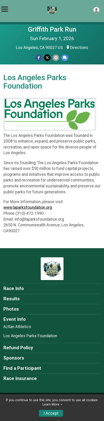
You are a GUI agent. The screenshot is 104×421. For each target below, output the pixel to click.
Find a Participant (22, 368)
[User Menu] (96, 10)
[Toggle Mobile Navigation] (4, 9)
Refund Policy (18, 347)
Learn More (51, 404)
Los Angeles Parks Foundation (30, 336)
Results (11, 298)
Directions (79, 47)
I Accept (50, 413)
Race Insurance (20, 378)
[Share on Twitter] (47, 57)
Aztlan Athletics (17, 326)
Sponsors (13, 358)
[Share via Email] (56, 57)
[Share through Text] (64, 57)
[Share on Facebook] (38, 57)
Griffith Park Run (52, 29)
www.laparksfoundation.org (27, 207)
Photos (11, 309)
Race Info (13, 288)
